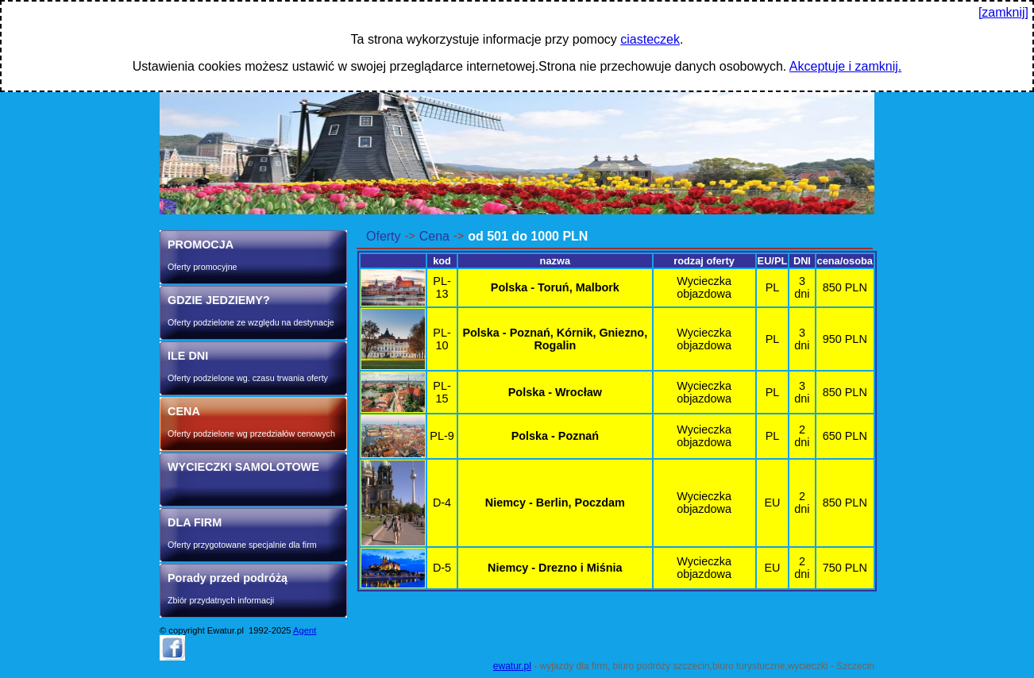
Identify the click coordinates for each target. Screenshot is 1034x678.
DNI (802, 261)
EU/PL (773, 261)
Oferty (383, 236)
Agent (304, 630)
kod (442, 261)
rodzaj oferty (704, 261)
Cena (434, 236)
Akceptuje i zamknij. (845, 66)
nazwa (555, 261)
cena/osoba (845, 261)
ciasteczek (650, 39)
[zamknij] (1003, 12)
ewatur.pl (512, 666)
